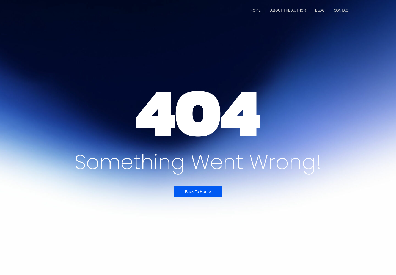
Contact (342, 10)
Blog (319, 10)
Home (255, 10)
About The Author (289, 10)
